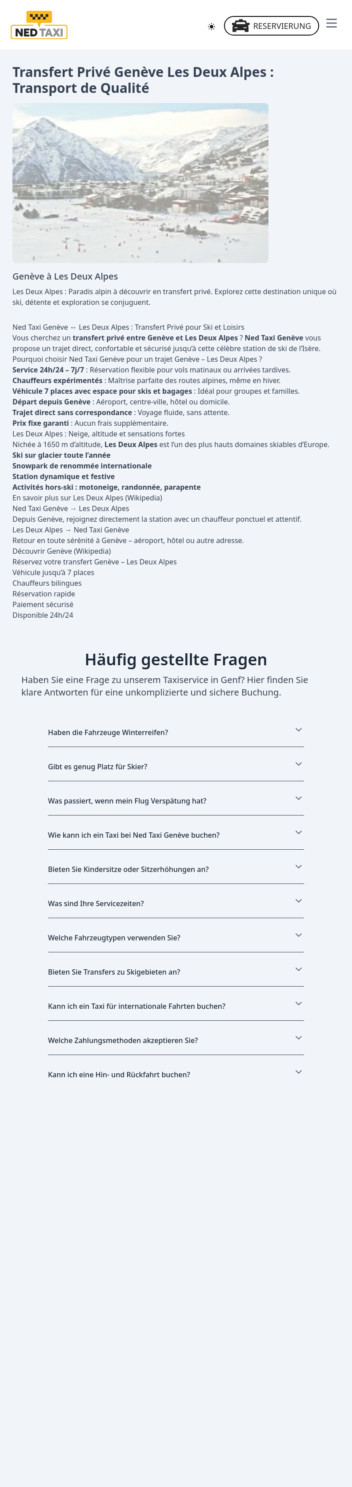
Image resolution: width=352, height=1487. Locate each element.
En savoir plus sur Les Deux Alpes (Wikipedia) (87, 498)
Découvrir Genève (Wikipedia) (61, 551)
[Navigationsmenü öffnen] (331, 23)
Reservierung (271, 26)
